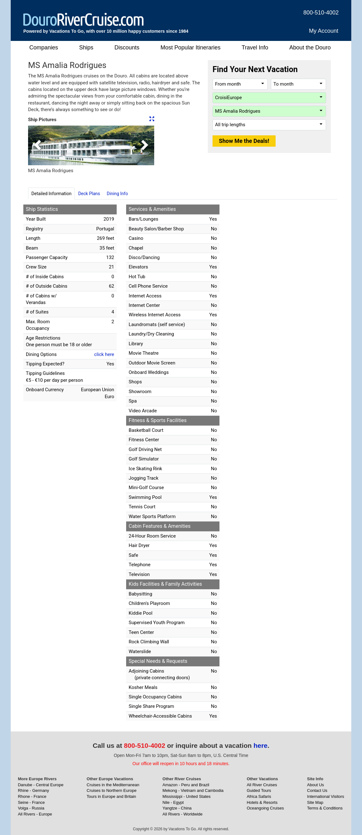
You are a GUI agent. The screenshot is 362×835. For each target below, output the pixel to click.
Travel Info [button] (255, 47)
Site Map (315, 802)
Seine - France (31, 802)
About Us (315, 784)
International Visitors (325, 796)
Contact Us (317, 790)
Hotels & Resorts (262, 802)
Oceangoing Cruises (265, 808)
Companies (43, 47)
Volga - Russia (31, 808)
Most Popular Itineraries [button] (190, 47)
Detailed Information (52, 193)
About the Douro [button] (310, 47)
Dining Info (117, 193)
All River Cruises (262, 784)
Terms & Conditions (325, 808)
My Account (323, 31)
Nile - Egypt (173, 802)
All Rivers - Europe (35, 814)
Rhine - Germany (33, 790)
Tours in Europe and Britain (111, 796)
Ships (86, 47)
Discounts (126, 47)
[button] (37, 145)
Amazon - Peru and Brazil (185, 784)
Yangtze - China (176, 808)
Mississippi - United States (186, 796)
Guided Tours (259, 790)
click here (104, 354)
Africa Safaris (259, 796)
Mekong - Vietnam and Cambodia (192, 790)
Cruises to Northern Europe (112, 790)
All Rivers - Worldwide (182, 814)
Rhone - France (32, 796)
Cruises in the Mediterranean (113, 784)
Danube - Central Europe (41, 784)
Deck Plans (89, 193)
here (260, 745)
